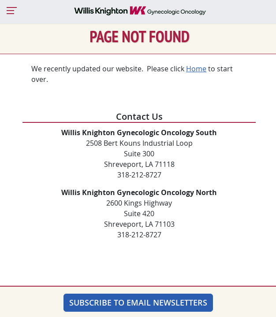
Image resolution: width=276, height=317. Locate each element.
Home (196, 69)
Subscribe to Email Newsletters (138, 302)
